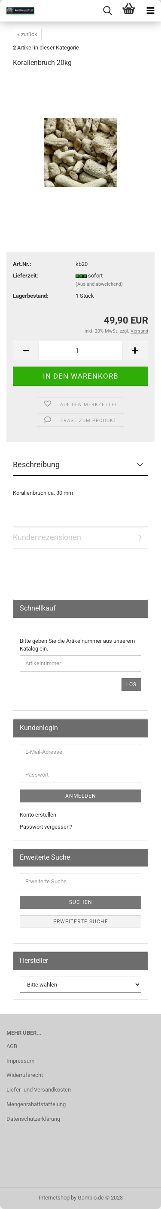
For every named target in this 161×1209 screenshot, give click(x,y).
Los (131, 685)
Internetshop (54, 1197)
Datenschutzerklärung (33, 1119)
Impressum (20, 1061)
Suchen (80, 902)
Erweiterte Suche (80, 922)
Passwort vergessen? (46, 826)
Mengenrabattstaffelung (36, 1104)
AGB (11, 1046)
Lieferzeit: (25, 275)
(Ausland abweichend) (99, 284)
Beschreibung (36, 464)
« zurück (27, 34)
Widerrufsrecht (24, 1075)
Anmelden (80, 796)
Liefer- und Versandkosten (38, 1089)
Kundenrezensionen (47, 537)
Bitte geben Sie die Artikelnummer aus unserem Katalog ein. (77, 645)
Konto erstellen (38, 814)
